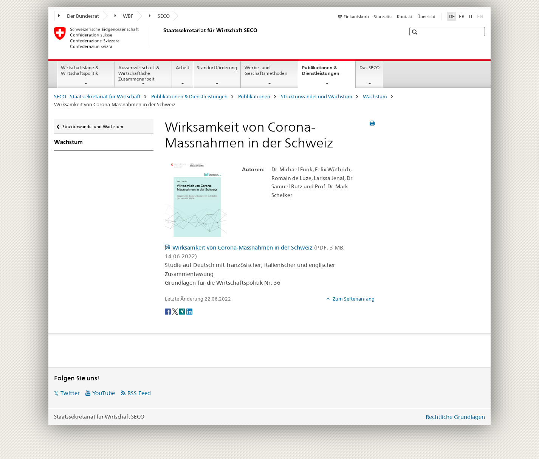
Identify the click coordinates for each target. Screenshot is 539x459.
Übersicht (426, 16)
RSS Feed (139, 393)
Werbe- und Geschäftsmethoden (266, 70)
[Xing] (182, 311)
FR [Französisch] (462, 16)
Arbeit (182, 67)
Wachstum (375, 96)
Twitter (70, 393)
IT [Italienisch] (471, 16)
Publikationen (254, 96)
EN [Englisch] (481, 15)
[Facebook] (168, 311)
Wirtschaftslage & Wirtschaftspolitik (79, 70)
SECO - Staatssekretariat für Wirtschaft (97, 96)
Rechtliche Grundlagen (455, 416)
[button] (415, 32)
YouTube (103, 393)
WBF (124, 15)
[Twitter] (175, 311)
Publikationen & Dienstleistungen (328, 73)
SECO (159, 15)
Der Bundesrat (78, 15)
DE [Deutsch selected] (452, 16)
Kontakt (404, 16)
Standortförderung (217, 67)
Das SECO (369, 67)
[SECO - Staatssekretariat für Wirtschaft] (162, 37)
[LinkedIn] (189, 311)
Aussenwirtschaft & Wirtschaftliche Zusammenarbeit (138, 73)
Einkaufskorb (356, 16)
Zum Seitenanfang (353, 299)
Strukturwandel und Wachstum (316, 96)
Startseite (383, 16)
